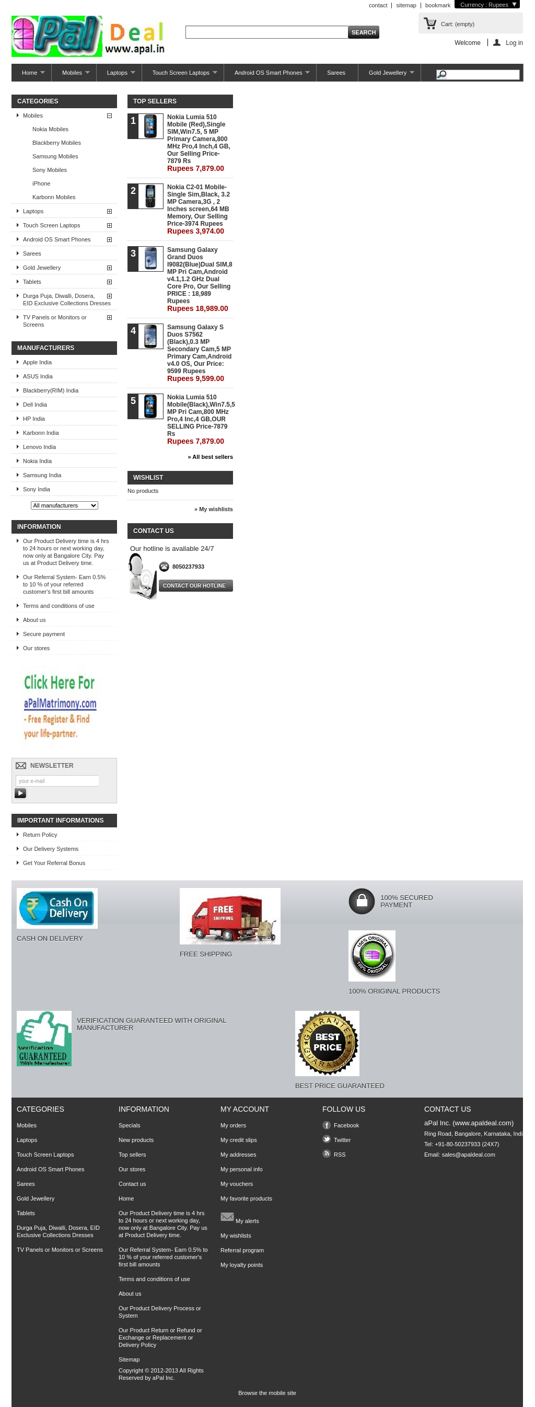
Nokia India (37, 461)
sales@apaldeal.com (468, 1154)
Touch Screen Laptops (179, 76)
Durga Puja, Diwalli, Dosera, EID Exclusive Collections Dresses (67, 299)
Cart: (457, 24)
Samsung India (42, 475)
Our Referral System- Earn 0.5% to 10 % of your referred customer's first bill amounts (64, 584)
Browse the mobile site (267, 1393)
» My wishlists (213, 509)
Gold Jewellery (386, 76)
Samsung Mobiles (55, 156)
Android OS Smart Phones (267, 76)
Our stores (36, 648)
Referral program (242, 1250)
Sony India (36, 489)
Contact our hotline (194, 586)
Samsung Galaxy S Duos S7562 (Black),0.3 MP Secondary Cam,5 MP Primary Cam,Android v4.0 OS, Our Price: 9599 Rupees (199, 353)
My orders (233, 1125)
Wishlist (148, 477)
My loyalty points (241, 1265)
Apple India (37, 362)
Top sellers (155, 101)
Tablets (32, 282)
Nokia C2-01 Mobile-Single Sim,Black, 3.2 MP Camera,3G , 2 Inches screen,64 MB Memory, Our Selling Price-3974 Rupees (198, 209)
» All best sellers (210, 457)
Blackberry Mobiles (56, 143)
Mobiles (71, 76)
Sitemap (129, 1359)
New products (136, 1140)
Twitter (342, 1140)
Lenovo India (39, 447)
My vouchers (236, 1184)
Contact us (132, 1184)
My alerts (239, 1216)
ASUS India (38, 376)
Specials (130, 1125)
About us (34, 620)
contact (378, 5)
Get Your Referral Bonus (54, 863)
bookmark (437, 5)
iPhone (41, 183)
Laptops (116, 76)
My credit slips (238, 1140)
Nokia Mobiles (50, 129)
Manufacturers (45, 348)
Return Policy (40, 835)
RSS (340, 1154)
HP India (34, 419)
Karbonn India (41, 433)
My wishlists (235, 1235)
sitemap (406, 5)
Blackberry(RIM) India (50, 390)
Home (28, 76)
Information (39, 526)
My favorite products (246, 1198)
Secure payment (44, 634)
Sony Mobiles (49, 170)
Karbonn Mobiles (54, 197)
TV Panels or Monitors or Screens (55, 321)
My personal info (241, 1169)
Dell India (35, 404)
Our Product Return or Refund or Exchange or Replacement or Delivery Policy (160, 1337)
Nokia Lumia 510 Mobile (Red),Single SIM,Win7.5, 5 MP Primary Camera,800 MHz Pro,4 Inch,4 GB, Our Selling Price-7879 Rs (198, 142)
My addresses (238, 1154)
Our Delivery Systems (50, 849)
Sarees (336, 73)
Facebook (346, 1125)
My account (244, 1109)
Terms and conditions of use (59, 606)
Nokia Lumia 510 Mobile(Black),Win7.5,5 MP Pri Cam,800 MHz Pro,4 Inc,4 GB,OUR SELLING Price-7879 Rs (199, 419)
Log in (514, 42)
